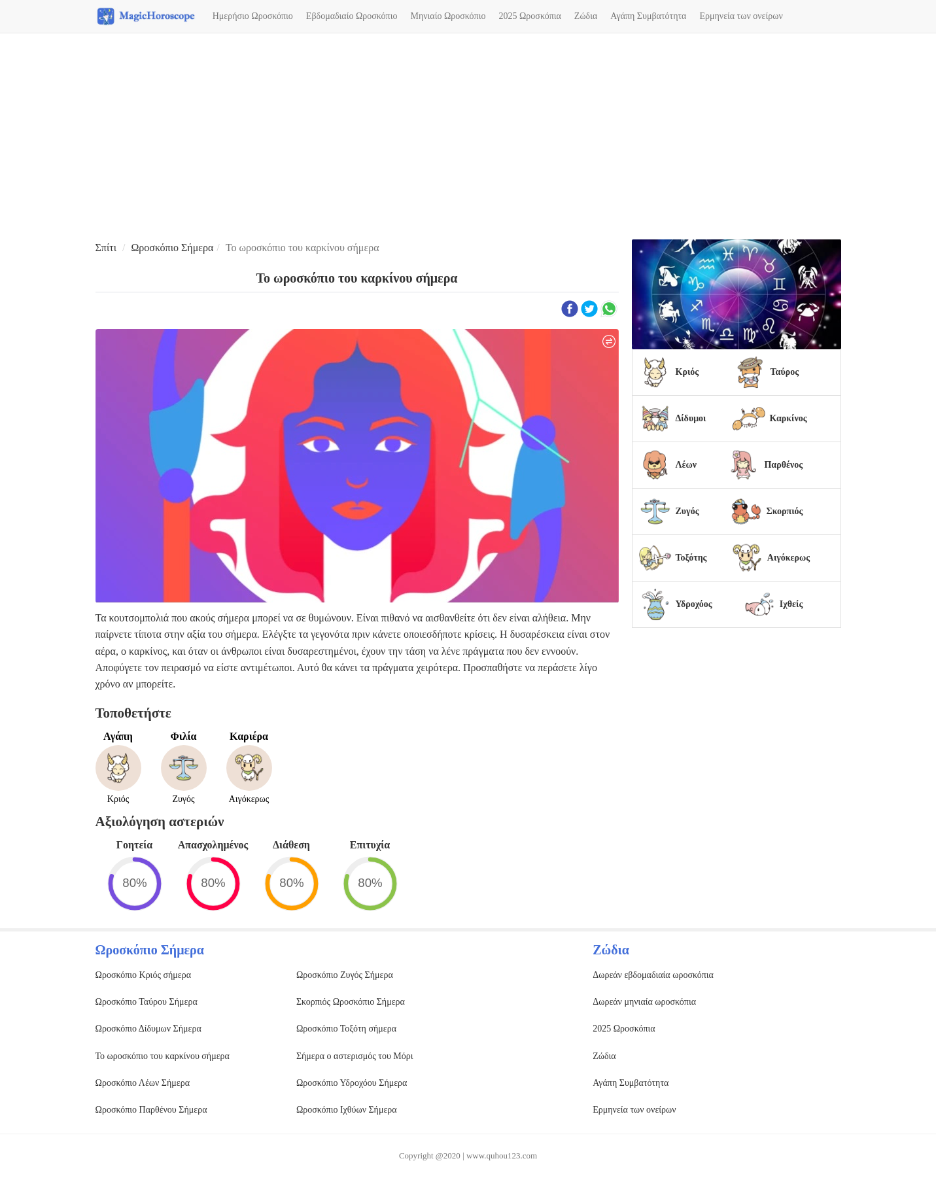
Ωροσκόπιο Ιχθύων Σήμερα (346, 1110)
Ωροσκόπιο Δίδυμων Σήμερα (148, 1029)
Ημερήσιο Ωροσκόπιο (253, 16)
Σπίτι (105, 247)
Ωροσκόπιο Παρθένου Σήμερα (151, 1110)
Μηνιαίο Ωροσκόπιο (447, 16)
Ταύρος (785, 372)
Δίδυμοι (691, 418)
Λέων (686, 465)
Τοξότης (691, 558)
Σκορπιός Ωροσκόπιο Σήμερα (350, 1002)
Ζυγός (687, 511)
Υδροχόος (694, 604)
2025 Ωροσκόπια (529, 16)
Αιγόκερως (788, 558)
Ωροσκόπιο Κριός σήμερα (143, 975)
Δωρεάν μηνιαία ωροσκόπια (644, 1002)
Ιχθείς (791, 604)
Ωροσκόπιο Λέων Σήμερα (142, 1083)
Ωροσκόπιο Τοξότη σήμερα (346, 1029)
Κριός (687, 372)
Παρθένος (783, 465)
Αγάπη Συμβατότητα (648, 16)
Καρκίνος (787, 418)
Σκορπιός (785, 511)
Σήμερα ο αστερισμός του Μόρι (354, 1056)
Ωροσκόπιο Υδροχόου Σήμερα (351, 1083)
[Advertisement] (468, 138)
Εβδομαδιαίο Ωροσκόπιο (352, 16)
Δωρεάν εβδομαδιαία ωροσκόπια (653, 975)
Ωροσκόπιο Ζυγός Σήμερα (344, 975)
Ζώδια (585, 16)
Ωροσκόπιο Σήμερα (172, 247)
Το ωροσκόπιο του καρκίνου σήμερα (162, 1056)
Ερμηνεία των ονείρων (740, 16)
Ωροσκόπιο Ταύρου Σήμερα (146, 1002)
